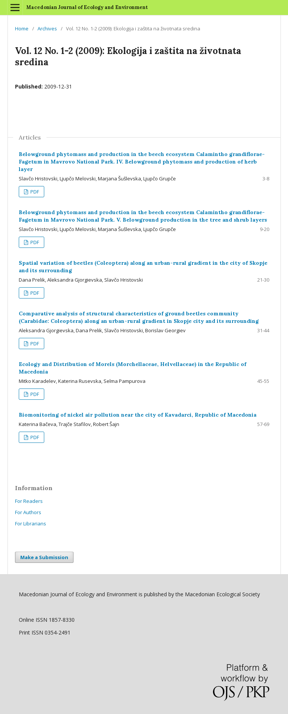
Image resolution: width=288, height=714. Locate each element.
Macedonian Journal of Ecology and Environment (87, 7)
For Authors (28, 512)
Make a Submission (44, 557)
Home (21, 28)
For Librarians (30, 523)
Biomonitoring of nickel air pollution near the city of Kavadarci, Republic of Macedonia (137, 414)
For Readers (29, 501)
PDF (34, 191)
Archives (47, 28)
